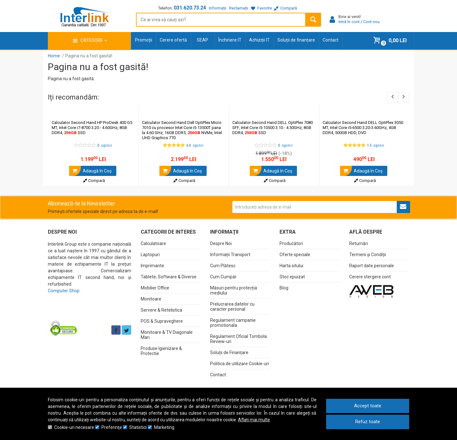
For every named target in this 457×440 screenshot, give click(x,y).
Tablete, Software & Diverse (168, 276)
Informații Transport (230, 254)
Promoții (143, 39)
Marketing (164, 427)
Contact (330, 39)
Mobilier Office (155, 287)
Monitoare (151, 298)
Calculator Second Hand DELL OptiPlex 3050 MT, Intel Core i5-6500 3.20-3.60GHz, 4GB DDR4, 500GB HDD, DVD (363, 127)
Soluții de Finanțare (229, 352)
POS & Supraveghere (162, 321)
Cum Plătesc (222, 265)
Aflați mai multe (254, 419)
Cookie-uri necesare (74, 427)
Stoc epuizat (292, 276)
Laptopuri (150, 254)
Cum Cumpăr (223, 276)
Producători (291, 243)
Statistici (138, 427)
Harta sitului (291, 265)
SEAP (202, 39)
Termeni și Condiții (367, 254)
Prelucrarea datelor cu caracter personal (232, 306)
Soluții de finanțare (296, 39)
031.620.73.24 (190, 8)
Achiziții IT (259, 39)
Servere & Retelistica (161, 310)
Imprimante (152, 265)
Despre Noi (221, 243)
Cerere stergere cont (370, 276)
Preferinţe (111, 427)
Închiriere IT (229, 39)
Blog (284, 287)
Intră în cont (349, 21)
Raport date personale (371, 265)
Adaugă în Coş (90, 171)
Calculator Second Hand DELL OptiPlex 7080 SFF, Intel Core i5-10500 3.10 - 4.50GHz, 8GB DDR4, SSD (272, 127)
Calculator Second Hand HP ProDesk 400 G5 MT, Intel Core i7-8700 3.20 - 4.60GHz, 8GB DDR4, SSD (92, 127)
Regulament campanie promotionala (233, 323)
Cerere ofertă (173, 39)
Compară (94, 180)
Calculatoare (153, 243)
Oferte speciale (295, 254)
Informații (217, 8)
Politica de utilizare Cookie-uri (239, 363)
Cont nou (371, 21)
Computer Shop (64, 290)
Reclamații (238, 8)
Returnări (358, 243)
